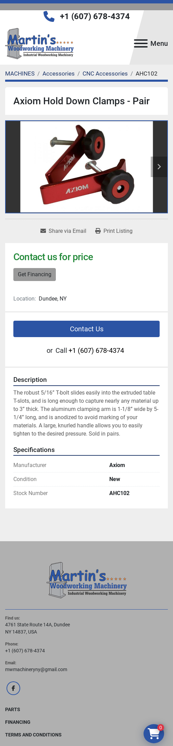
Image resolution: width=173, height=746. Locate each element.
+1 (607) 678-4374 (95, 16)
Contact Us (86, 329)
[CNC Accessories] (105, 73)
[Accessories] (58, 73)
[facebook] (13, 688)
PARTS (12, 709)
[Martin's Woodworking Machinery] (87, 580)
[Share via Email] (63, 231)
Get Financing (34, 274)
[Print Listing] (114, 231)
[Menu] (141, 43)
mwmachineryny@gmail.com (36, 669)
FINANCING (17, 722)
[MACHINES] (20, 73)
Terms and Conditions (33, 734)
